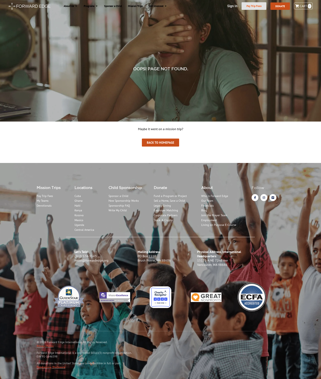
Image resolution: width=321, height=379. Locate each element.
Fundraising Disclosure (51, 367)
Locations (83, 188)
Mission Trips (49, 188)
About (207, 188)
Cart (303, 6)
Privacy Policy (45, 346)
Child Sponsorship (125, 188)
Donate (160, 188)
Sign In (231, 6)
